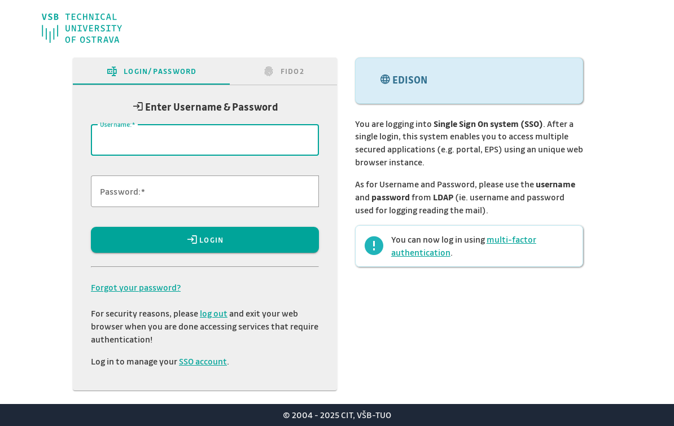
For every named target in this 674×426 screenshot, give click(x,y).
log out (213, 313)
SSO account (203, 361)
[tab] (151, 71)
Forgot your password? (136, 287)
